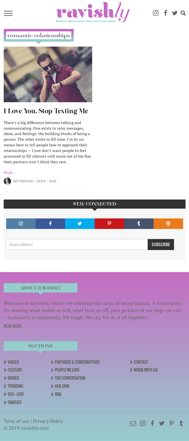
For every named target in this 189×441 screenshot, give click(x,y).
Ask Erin (62, 386)
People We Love (67, 370)
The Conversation (70, 378)
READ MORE (13, 326)
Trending (15, 386)
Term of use (16, 421)
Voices (13, 362)
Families (14, 402)
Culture (15, 370)
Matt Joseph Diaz (23, 181)
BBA (58, 394)
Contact (141, 362)
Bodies (13, 378)
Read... (9, 172)
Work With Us (146, 370)
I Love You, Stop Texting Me (46, 111)
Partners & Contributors (77, 362)
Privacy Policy (48, 421)
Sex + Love (16, 394)
